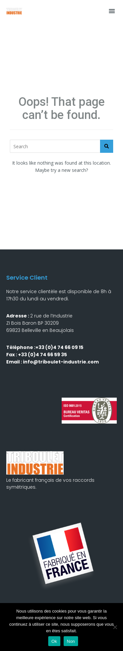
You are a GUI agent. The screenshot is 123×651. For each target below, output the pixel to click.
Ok (54, 641)
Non (71, 641)
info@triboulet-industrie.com (61, 362)
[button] (112, 11)
